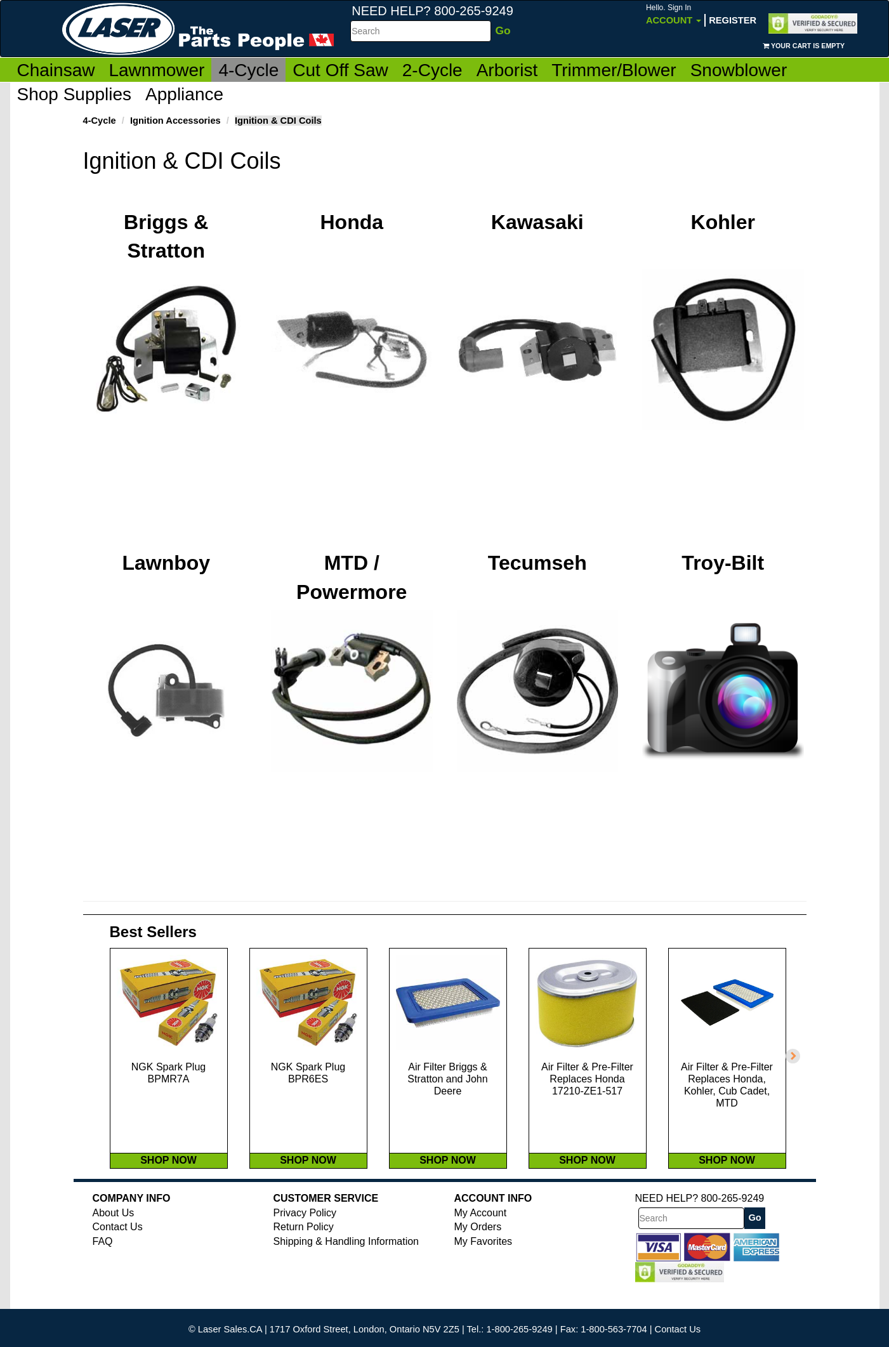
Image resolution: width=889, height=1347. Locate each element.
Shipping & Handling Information (346, 1268)
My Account (480, 1239)
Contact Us (118, 1253)
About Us (114, 1239)
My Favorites (483, 1268)
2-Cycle (432, 70)
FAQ (103, 1268)
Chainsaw (56, 70)
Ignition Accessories (175, 120)
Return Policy (303, 1253)
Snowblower (738, 70)
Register (732, 20)
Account (673, 14)
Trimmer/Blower (613, 70)
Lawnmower (156, 70)
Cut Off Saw (340, 70)
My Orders (478, 1253)
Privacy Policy (305, 1239)
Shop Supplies (74, 94)
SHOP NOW (168, 1186)
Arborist (507, 70)
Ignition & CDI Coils (278, 120)
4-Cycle (248, 70)
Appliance (184, 94)
